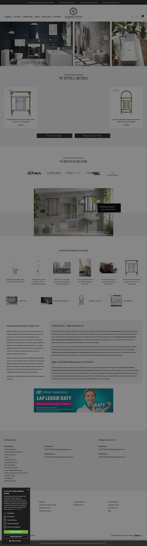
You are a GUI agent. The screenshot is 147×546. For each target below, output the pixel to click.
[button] (16, 541)
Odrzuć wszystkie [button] (16, 536)
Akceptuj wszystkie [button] (16, 532)
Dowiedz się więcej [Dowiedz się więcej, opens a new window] (17, 509)
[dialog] (73, 273)
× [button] (28, 489)
